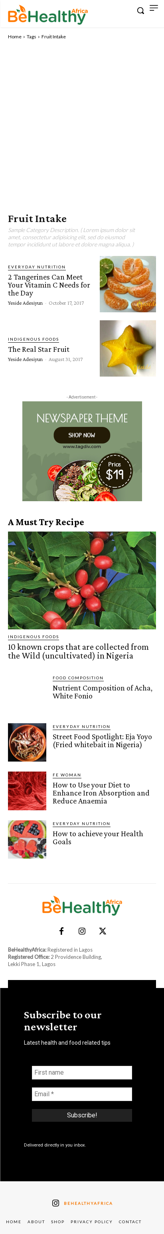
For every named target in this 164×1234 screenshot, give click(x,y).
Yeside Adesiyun (25, 303)
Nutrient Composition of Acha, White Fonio (102, 691)
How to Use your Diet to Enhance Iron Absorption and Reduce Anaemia (101, 792)
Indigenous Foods (33, 339)
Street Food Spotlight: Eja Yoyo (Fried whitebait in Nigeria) (102, 740)
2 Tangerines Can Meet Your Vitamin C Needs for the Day (49, 284)
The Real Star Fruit (38, 349)
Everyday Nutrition (37, 266)
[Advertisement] (82, 126)
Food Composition (78, 677)
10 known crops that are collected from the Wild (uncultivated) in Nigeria (78, 651)
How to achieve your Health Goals (98, 837)
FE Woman (67, 774)
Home (15, 37)
